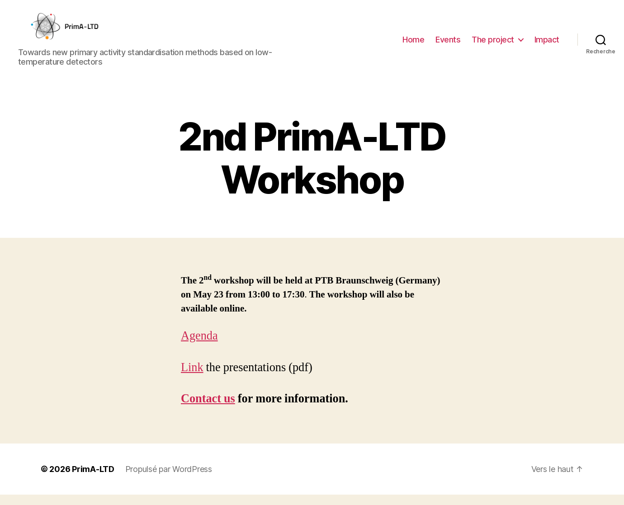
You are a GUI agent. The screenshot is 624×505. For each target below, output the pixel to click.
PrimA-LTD (93, 479)
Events (447, 44)
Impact (546, 44)
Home (413, 44)
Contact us (208, 409)
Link (192, 378)
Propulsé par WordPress (168, 479)
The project (493, 44)
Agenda (199, 347)
